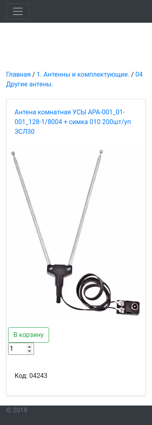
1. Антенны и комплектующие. (82, 74)
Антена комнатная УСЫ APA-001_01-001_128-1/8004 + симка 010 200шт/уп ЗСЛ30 (73, 121)
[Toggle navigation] (17, 11)
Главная (18, 74)
